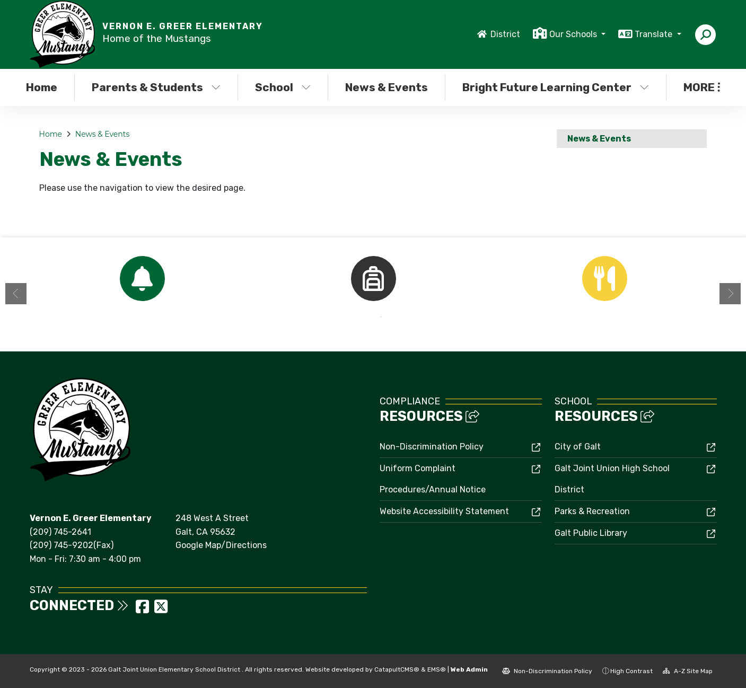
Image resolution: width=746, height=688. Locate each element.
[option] (142, 278)
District (505, 34)
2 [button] (381, 317)
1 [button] (365, 317)
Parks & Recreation (592, 511)
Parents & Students (156, 87)
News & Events (386, 87)
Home (41, 87)
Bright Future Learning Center (553, 87)
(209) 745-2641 (60, 532)
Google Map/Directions (221, 545)
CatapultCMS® (396, 669)
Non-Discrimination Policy (432, 447)
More (701, 87)
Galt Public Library (591, 533)
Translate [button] (654, 34)
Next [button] (730, 293)
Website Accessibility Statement (444, 511)
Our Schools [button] (574, 34)
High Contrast (631, 671)
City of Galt (578, 447)
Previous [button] (16, 293)
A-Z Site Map (688, 671)
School (283, 87)
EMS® (436, 669)
